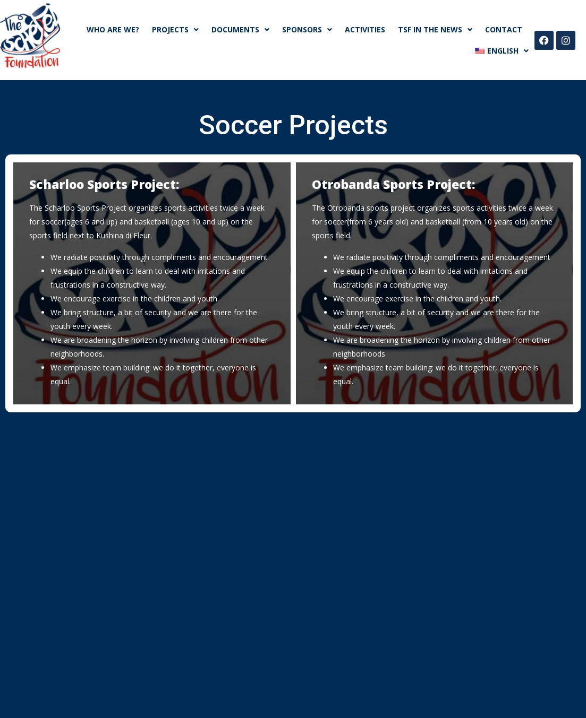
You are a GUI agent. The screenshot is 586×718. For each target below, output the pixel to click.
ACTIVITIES (365, 29)
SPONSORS (307, 30)
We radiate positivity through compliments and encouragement (159, 257)
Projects (175, 30)
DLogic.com (354, 696)
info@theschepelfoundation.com (226, 545)
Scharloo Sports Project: (104, 184)
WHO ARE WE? (113, 29)
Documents (240, 30)
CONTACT (503, 29)
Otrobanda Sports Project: (393, 184)
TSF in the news (435, 30)
